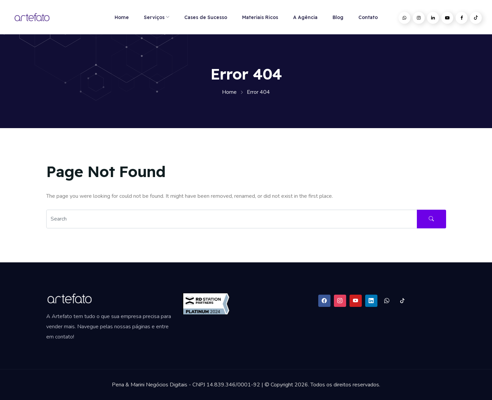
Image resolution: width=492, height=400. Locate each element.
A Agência (305, 17)
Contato (368, 17)
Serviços (154, 17)
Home (122, 17)
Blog (338, 17)
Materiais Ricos (260, 17)
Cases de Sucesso (205, 17)
